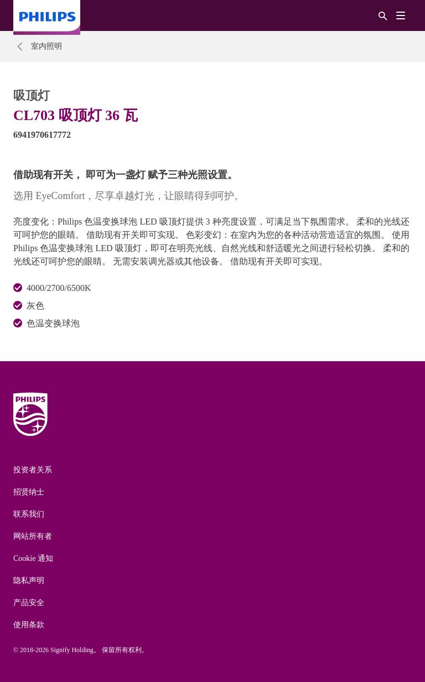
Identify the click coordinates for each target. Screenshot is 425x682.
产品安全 (28, 602)
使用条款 (28, 625)
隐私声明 (28, 580)
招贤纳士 (28, 492)
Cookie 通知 (33, 558)
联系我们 (28, 514)
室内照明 (46, 46)
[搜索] (383, 15)
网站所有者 (32, 536)
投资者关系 (32, 470)
